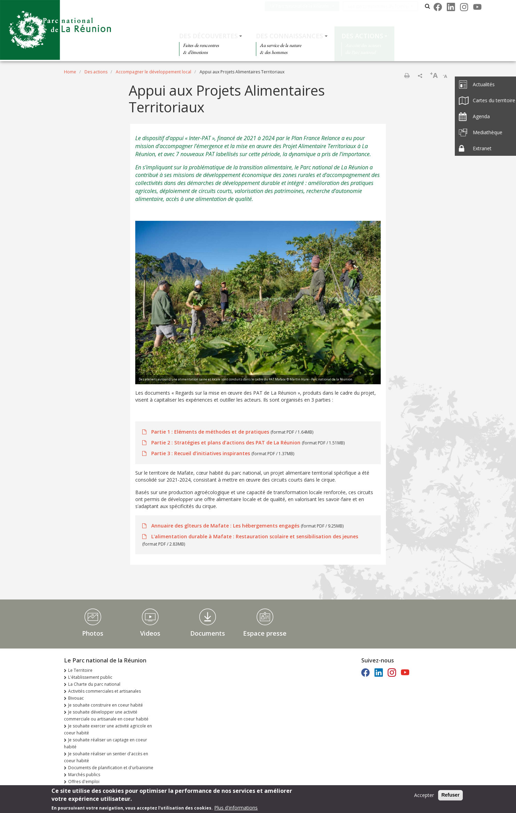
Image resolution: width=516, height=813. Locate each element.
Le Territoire (80, 670)
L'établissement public (90, 677)
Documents (207, 633)
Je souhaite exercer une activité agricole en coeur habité (108, 729)
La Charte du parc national (94, 684)
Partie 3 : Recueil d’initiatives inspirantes (200, 453)
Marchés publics (84, 775)
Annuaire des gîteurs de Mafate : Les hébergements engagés (225, 525)
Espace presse (265, 633)
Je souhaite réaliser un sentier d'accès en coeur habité (106, 757)
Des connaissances (289, 36)
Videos (150, 633)
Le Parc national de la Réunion (308, 6)
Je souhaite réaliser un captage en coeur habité (105, 743)
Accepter (424, 795)
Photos (92, 633)
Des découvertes (208, 36)
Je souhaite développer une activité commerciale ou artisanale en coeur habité (106, 715)
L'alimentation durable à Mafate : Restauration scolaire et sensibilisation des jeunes (254, 536)
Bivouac (76, 698)
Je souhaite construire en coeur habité (105, 705)
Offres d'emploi (83, 781)
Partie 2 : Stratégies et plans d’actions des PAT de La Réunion (226, 442)
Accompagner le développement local (153, 72)
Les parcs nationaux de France (386, 6)
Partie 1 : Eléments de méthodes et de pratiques (210, 431)
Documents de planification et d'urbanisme (110, 768)
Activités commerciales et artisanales (104, 691)
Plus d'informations (236, 808)
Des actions (362, 36)
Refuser (450, 795)
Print (406, 75)
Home (70, 72)
